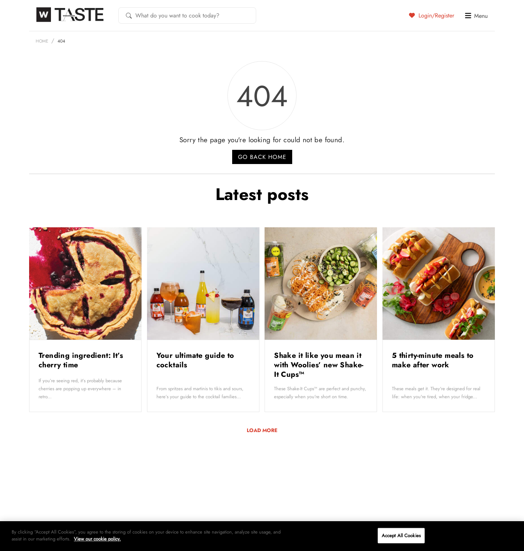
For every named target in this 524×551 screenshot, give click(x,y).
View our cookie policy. (97, 538)
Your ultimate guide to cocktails (195, 360)
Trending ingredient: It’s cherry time (81, 360)
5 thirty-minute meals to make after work (433, 360)
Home (42, 41)
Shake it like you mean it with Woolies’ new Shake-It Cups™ (319, 365)
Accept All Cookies (401, 535)
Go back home (262, 157)
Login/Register (431, 15)
